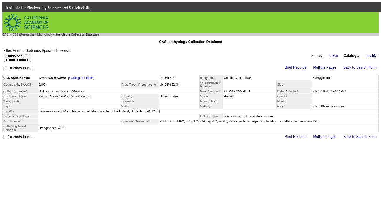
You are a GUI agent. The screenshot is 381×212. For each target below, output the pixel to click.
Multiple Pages (325, 67)
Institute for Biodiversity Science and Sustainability (48, 7)
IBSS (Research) (23, 34)
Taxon (333, 56)
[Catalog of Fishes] (81, 78)
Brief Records (295, 67)
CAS (5, 34)
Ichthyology (44, 34)
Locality (371, 56)
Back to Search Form (360, 67)
